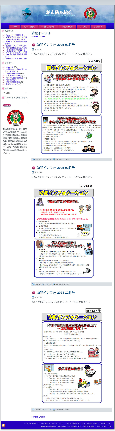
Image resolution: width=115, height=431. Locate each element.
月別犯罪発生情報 (13, 74)
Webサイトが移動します (15, 35)
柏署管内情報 (11, 80)
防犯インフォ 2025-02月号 (16, 59)
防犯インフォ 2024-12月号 (56, 292)
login (110, 426)
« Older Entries (38, 37)
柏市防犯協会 (59, 12)
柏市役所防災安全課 (14, 76)
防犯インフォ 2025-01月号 (16, 46)
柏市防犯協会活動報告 (14, 78)
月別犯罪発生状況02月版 (15, 39)
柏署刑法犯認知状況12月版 (16, 52)
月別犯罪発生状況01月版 (15, 50)
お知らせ (9, 67)
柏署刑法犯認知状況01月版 (16, 48)
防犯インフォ (11, 84)
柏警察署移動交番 (13, 82)
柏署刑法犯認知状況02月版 (16, 37)
